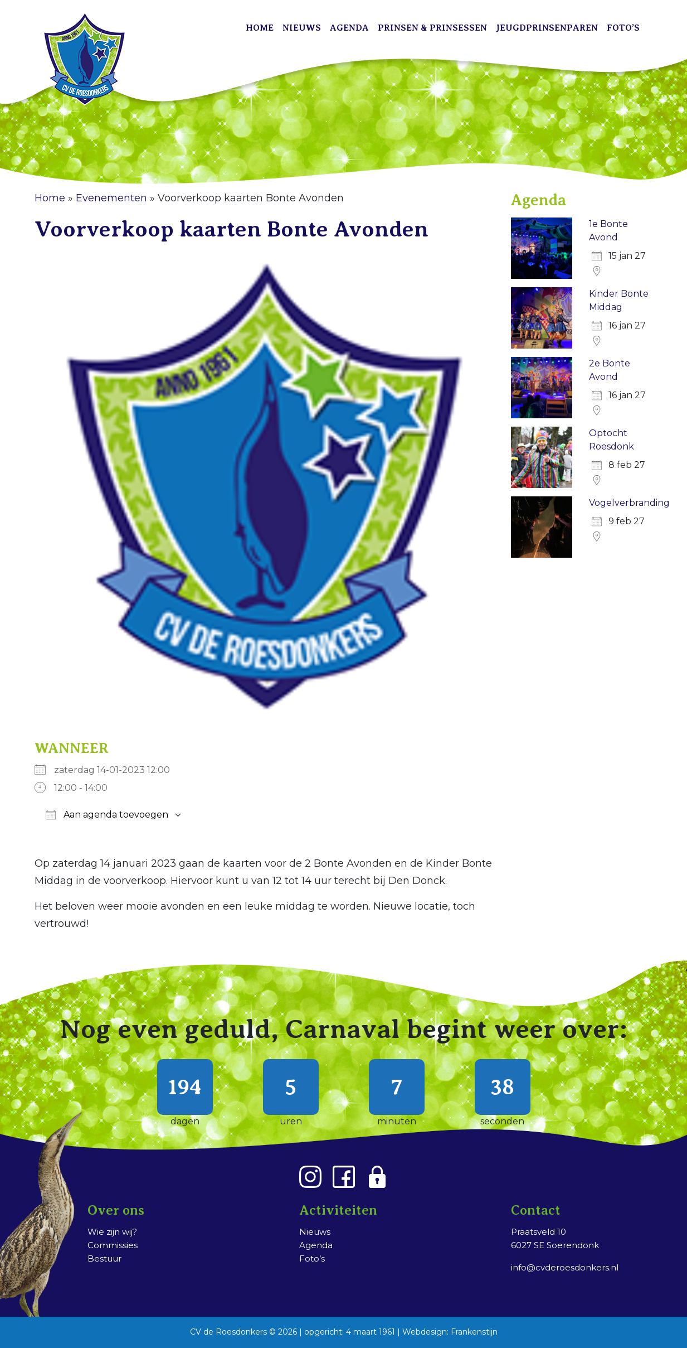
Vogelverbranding (629, 502)
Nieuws (301, 28)
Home (260, 28)
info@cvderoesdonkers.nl (564, 1267)
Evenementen (111, 198)
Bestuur (104, 1258)
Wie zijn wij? (112, 1231)
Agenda (349, 28)
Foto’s (623, 28)
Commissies (112, 1245)
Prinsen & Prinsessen (432, 28)
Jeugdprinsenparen (547, 28)
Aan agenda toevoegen (107, 814)
